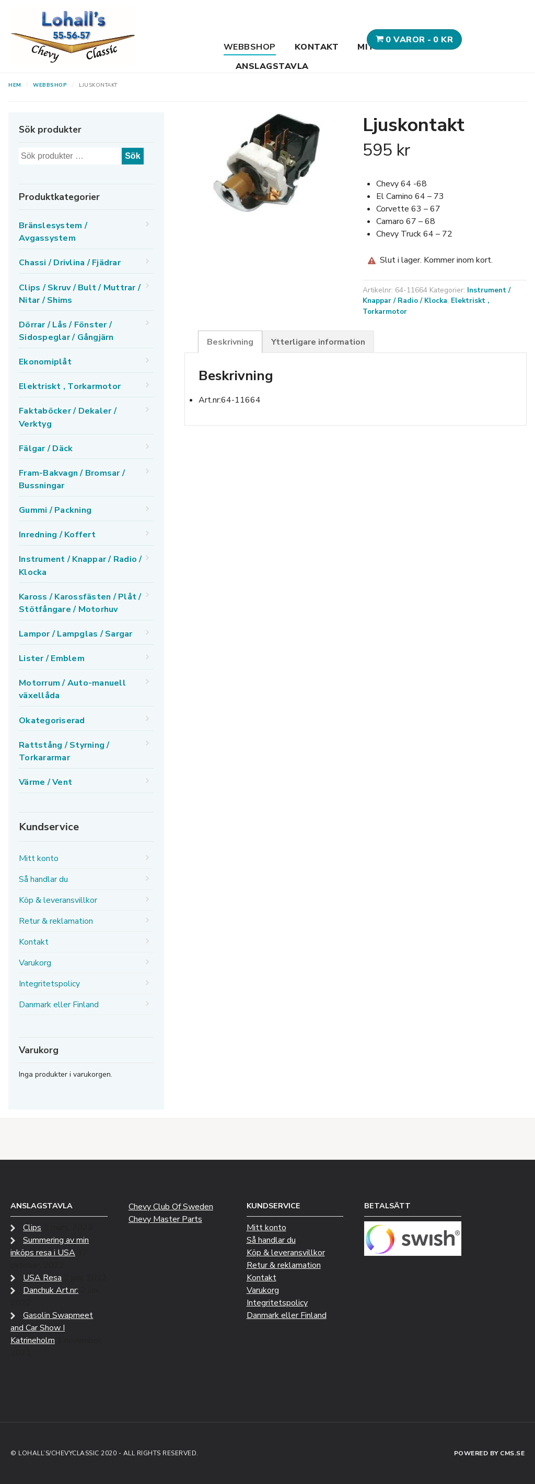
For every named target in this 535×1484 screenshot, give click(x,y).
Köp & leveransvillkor (58, 900)
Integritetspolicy (49, 984)
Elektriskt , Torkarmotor (70, 386)
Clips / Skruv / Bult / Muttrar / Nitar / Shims (80, 294)
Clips (32, 1227)
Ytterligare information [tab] (318, 342)
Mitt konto (39, 858)
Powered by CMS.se (489, 1453)
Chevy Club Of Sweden (171, 1206)
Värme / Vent (45, 782)
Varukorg (35, 963)
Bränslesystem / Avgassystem (53, 232)
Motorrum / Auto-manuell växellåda (72, 689)
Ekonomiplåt (45, 362)
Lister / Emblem (52, 658)
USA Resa (42, 1277)
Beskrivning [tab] (230, 342)
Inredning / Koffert (57, 534)
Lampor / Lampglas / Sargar (76, 634)
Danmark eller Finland (59, 1004)
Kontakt (317, 47)
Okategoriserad (52, 720)
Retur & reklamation (56, 921)
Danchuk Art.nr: (50, 1290)
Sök (132, 155)
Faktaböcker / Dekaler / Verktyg (68, 417)
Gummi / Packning (55, 510)
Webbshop (250, 47)
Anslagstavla (272, 66)
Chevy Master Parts (165, 1219)
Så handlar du (43, 879)
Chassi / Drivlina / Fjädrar (70, 262)
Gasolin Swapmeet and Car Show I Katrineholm (51, 1328)
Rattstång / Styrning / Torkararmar (64, 751)
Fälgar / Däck (46, 448)
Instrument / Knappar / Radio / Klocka (436, 295)
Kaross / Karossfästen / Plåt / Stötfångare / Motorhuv (80, 603)
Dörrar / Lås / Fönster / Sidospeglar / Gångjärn (66, 331)
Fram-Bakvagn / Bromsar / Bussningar (72, 479)
